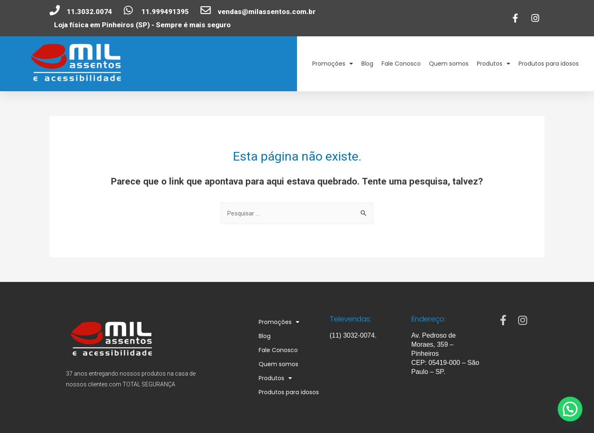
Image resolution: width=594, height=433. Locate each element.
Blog (367, 63)
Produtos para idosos (549, 63)
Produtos (493, 64)
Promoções (332, 64)
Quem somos (449, 63)
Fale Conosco (401, 63)
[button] (572, 414)
